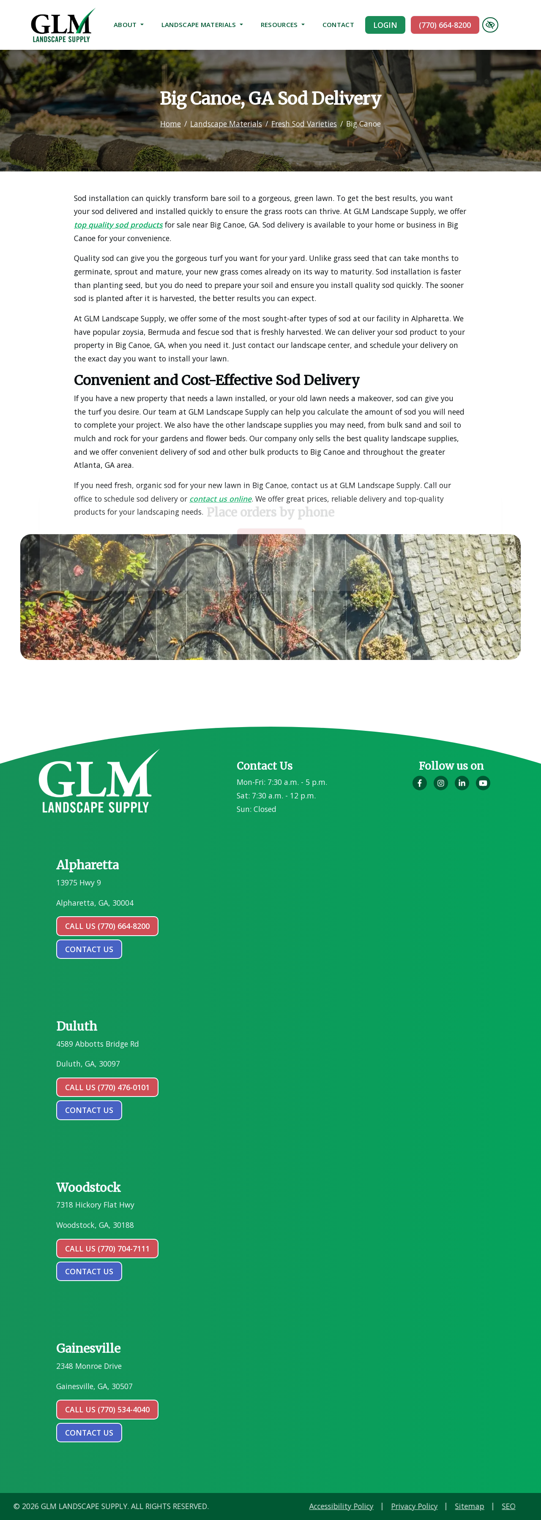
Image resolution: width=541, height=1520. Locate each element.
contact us (89, 949)
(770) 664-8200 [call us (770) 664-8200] (445, 25)
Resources (283, 24)
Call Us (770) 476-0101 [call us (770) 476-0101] (107, 1087)
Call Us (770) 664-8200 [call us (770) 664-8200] (107, 926)
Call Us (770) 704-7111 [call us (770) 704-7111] (107, 1248)
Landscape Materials (202, 24)
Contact (338, 24)
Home (170, 117)
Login (385, 25)
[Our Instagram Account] (441, 788)
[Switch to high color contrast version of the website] (490, 25)
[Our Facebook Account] (419, 788)
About (129, 24)
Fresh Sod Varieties (304, 117)
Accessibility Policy (464, 1506)
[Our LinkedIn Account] (462, 788)
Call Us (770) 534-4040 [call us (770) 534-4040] (107, 1409)
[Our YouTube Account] (483, 788)
